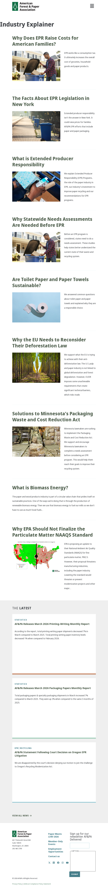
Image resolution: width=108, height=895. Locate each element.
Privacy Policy (17, 884)
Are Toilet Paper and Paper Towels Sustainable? (50, 282)
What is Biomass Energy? (40, 488)
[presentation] (81, 861)
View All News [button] (20, 815)
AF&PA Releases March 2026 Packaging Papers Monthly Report (53, 688)
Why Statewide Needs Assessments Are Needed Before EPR (52, 222)
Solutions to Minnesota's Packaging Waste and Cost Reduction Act (52, 417)
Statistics (21, 620)
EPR (17, 748)
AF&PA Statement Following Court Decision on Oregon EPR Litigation (50, 754)
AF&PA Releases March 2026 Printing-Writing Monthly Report (52, 624)
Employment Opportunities (55, 850)
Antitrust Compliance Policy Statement (37, 884)
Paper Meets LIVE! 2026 (55, 835)
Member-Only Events (55, 843)
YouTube (67, 863)
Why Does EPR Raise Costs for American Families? (45, 41)
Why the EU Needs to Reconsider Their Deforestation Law (49, 343)
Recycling (26, 748)
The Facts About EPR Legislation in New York (50, 101)
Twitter (50, 863)
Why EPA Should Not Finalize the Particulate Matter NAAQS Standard (52, 532)
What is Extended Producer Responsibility (42, 162)
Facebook (59, 863)
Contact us (54, 856)
